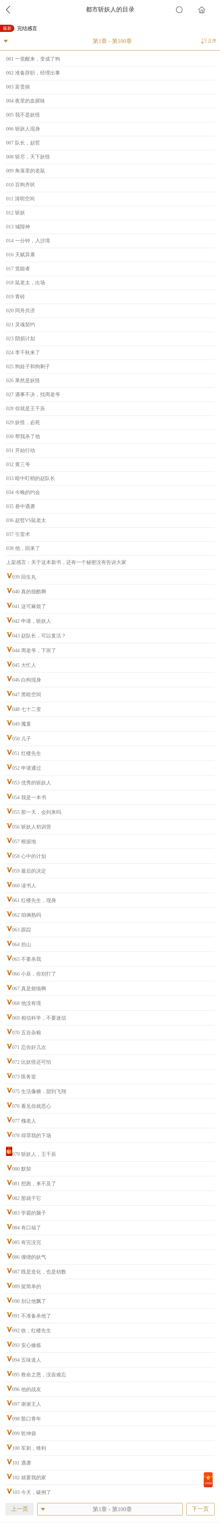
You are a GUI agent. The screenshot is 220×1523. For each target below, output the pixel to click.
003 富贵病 (18, 87)
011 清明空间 (20, 198)
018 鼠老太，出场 (25, 282)
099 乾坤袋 (24, 1433)
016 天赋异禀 (20, 254)
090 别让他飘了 (29, 1301)
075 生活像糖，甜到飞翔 (39, 1091)
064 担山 (21, 944)
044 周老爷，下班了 (34, 650)
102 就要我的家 (29, 1477)
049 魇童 (21, 724)
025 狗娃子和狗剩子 (28, 366)
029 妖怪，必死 (23, 422)
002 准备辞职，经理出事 (33, 73)
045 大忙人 (24, 665)
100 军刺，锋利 (29, 1448)
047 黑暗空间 (26, 694)
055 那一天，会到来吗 (36, 812)
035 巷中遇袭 (20, 506)
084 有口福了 (26, 1227)
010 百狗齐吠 (20, 185)
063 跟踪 (21, 930)
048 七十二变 (26, 709)
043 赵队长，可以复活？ (39, 636)
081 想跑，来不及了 (34, 1183)
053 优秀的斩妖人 (31, 783)
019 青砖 (15, 296)
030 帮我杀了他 (23, 436)
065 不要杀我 (26, 959)
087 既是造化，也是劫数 (39, 1272)
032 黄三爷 (18, 464)
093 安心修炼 (26, 1345)
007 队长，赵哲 (23, 143)
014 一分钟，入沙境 (28, 240)
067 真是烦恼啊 (29, 988)
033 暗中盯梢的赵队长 (30, 478)
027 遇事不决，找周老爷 (33, 394)
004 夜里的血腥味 (25, 101)
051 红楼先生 (26, 753)
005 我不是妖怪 (23, 115)
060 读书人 (24, 885)
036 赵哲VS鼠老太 (26, 520)
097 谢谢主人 (26, 1404)
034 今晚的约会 (23, 492)
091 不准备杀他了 (31, 1316)
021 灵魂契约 (20, 324)
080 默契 (21, 1169)
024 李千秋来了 (23, 352)
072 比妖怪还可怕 (31, 1062)
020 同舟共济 (20, 310)
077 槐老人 (24, 1121)
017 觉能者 (18, 268)
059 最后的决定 (29, 871)
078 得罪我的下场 (31, 1135)
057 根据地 (24, 841)
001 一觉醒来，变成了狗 (33, 59)
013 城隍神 (18, 226)
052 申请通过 (26, 768)
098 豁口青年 (26, 1419)
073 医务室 (24, 1077)
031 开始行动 (20, 450)
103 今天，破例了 (31, 1492)
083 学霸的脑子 (29, 1213)
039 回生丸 (24, 577)
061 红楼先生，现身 (34, 900)
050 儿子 (21, 738)
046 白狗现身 (26, 680)
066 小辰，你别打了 (34, 974)
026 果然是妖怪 (23, 380)
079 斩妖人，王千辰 (34, 1154)
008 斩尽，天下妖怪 (28, 157)
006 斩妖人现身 (23, 129)
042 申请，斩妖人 (31, 621)
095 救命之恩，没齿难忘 (39, 1374)
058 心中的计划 (29, 856)
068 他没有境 (26, 1003)
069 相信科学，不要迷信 (39, 1018)
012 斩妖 (15, 212)
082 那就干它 (26, 1198)
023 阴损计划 (20, 338)
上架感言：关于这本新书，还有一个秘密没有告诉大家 (66, 562)
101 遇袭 (21, 1463)
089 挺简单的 (26, 1286)
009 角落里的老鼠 (25, 171)
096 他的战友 (26, 1389)
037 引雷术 (18, 534)
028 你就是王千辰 (25, 408)
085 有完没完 (26, 1242)
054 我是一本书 (29, 797)
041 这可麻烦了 (29, 606)
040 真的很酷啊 (29, 591)
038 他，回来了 (23, 548)
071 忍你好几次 (29, 1047)
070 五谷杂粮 (26, 1032)
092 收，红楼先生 (31, 1330)
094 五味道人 (26, 1360)
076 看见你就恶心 (31, 1106)
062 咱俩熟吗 (26, 915)
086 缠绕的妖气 (29, 1257)
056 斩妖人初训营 (31, 827)
